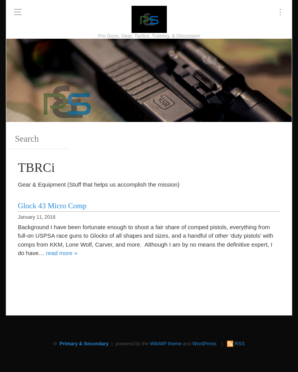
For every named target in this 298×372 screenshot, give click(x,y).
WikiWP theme (166, 343)
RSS (240, 343)
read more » (62, 253)
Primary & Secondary (84, 343)
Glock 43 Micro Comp (52, 206)
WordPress (204, 343)
